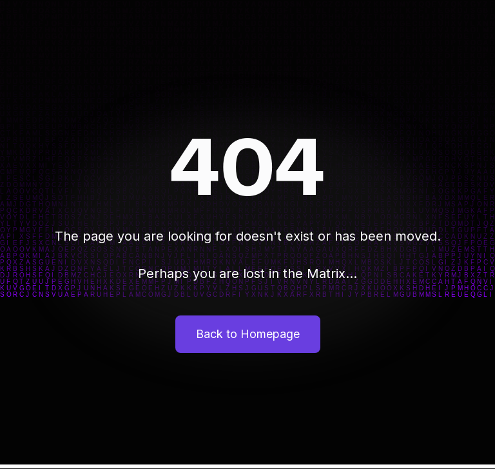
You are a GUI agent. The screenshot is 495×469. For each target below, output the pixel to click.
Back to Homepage (248, 334)
